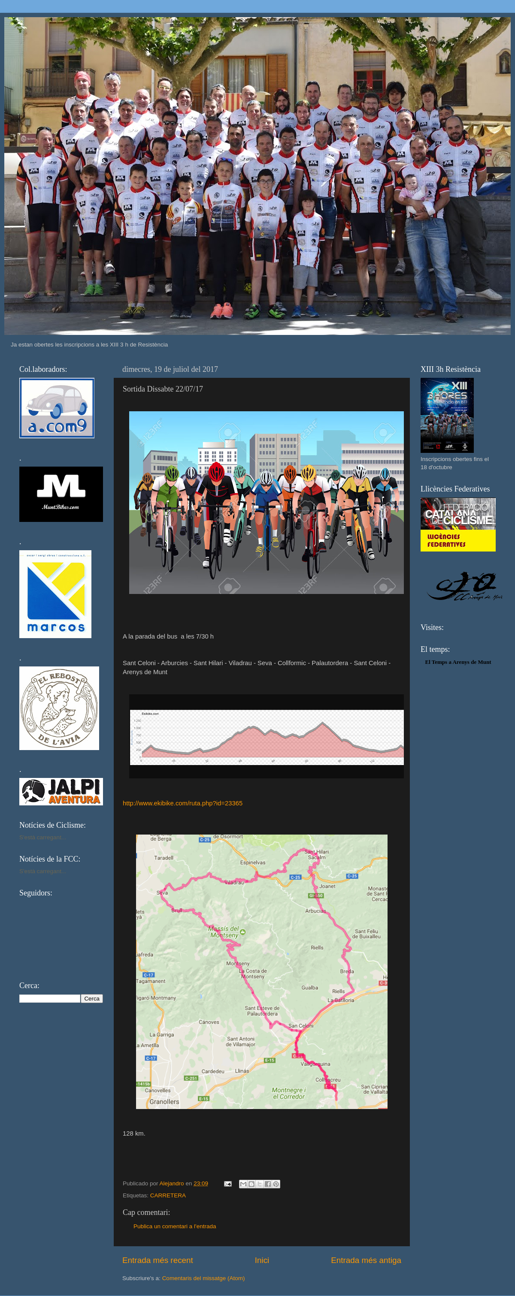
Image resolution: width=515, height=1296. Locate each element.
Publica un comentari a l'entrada (174, 1226)
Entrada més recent (157, 1260)
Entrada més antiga (366, 1260)
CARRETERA (168, 1195)
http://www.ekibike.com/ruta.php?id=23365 (182, 803)
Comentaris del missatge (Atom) (203, 1278)
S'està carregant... (42, 837)
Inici (262, 1260)
